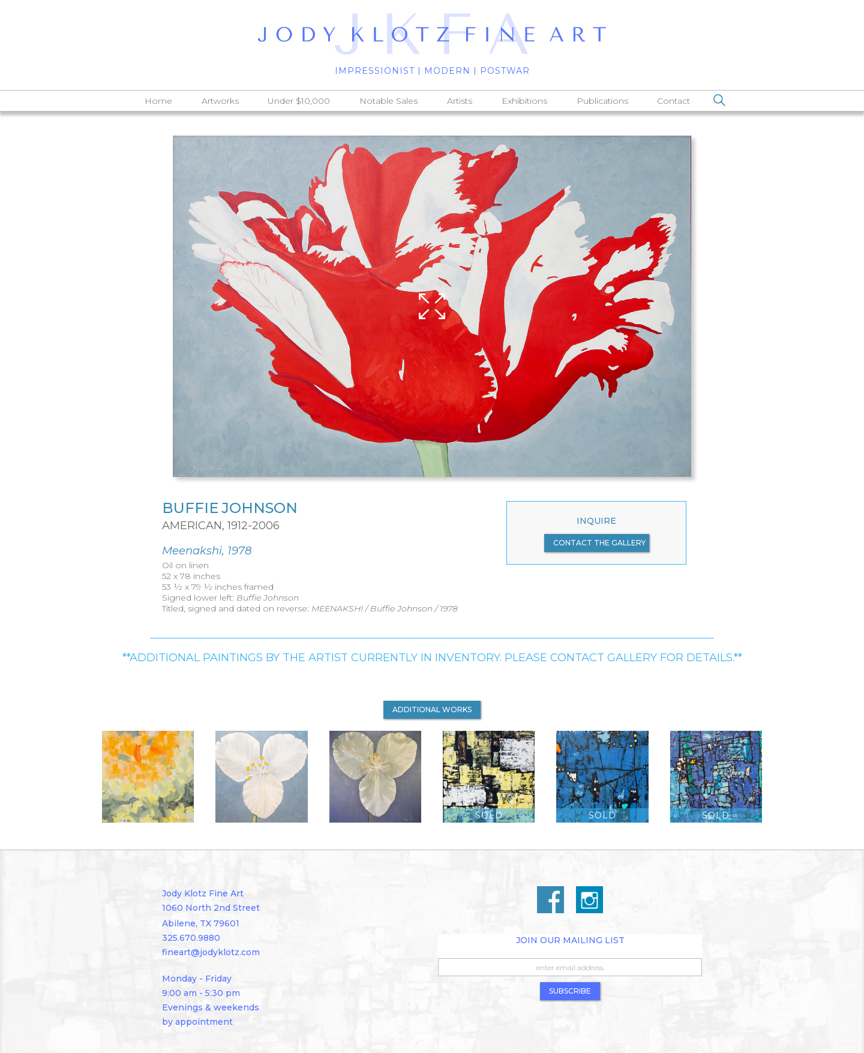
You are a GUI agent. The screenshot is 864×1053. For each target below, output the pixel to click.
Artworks (220, 100)
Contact (673, 100)
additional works (432, 709)
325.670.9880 (191, 937)
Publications (602, 100)
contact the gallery (599, 542)
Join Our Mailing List (570, 940)
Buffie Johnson (230, 508)
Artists (459, 100)
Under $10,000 (299, 100)
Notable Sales (388, 100)
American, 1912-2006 (221, 525)
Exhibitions (524, 100)
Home (158, 100)
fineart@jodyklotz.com (211, 952)
